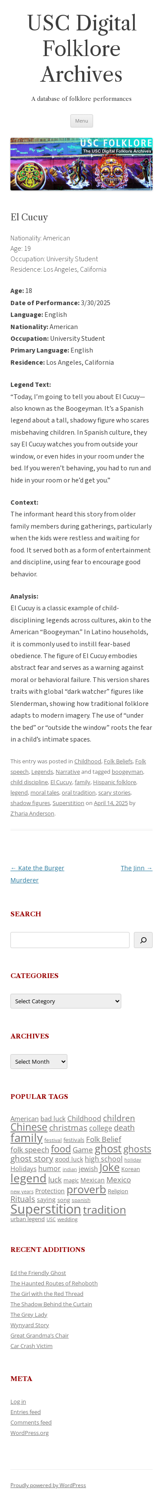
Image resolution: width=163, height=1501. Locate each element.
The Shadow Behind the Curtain (51, 1304)
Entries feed (25, 1412)
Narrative (68, 771)
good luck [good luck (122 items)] (69, 1159)
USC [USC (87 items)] (51, 1219)
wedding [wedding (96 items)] (67, 1218)
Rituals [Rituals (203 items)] (22, 1198)
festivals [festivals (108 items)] (73, 1140)
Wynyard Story (29, 1325)
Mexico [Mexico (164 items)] (118, 1180)
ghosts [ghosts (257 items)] (137, 1149)
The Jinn (137, 868)
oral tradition (79, 792)
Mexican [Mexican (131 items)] (92, 1180)
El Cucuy (61, 782)
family (82, 782)
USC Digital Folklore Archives (82, 49)
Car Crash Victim (31, 1346)
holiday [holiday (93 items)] (132, 1159)
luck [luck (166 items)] (55, 1180)
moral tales (44, 792)
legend (19, 792)
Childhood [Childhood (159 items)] (84, 1118)
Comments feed (31, 1422)
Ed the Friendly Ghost (38, 1273)
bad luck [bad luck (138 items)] (53, 1118)
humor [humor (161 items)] (49, 1168)
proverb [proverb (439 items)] (86, 1188)
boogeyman (127, 771)
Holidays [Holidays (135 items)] (23, 1168)
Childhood (87, 761)
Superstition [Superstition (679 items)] (45, 1209)
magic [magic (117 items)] (71, 1180)
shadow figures (30, 803)
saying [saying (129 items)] (46, 1199)
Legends (42, 771)
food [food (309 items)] (61, 1148)
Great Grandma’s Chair (39, 1335)
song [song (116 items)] (63, 1200)
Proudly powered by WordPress (48, 1485)
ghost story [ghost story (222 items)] (31, 1158)
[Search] (143, 940)
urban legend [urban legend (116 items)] (27, 1219)
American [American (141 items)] (24, 1118)
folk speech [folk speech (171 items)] (29, 1150)
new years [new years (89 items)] (21, 1191)
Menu (81, 120)
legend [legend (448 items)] (28, 1178)
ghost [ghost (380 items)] (108, 1148)
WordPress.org (29, 1433)
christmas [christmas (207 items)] (68, 1127)
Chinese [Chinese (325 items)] (28, 1127)
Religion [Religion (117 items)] (118, 1191)
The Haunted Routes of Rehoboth (54, 1283)
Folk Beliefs (118, 761)
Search (25, 914)
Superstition (68, 803)
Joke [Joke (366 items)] (110, 1167)
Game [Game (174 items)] (83, 1150)
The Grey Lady (28, 1314)
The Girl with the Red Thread (46, 1294)
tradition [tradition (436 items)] (104, 1209)
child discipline (29, 782)
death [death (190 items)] (124, 1127)
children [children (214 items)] (119, 1118)
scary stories (114, 792)
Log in (18, 1401)
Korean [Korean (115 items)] (130, 1169)
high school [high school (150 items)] (104, 1159)
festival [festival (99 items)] (53, 1139)
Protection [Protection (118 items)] (50, 1191)
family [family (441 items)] (26, 1137)
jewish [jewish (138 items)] (88, 1168)
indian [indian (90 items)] (70, 1169)
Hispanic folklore (114, 782)
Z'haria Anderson (32, 813)
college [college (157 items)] (100, 1128)
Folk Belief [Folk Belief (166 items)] (103, 1139)
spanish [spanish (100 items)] (81, 1199)
